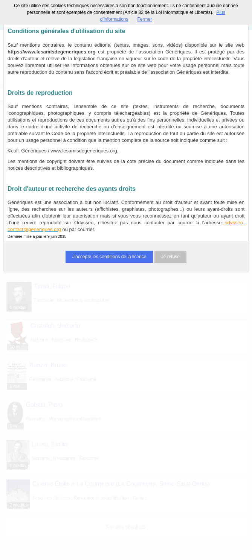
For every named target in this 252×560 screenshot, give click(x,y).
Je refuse (170, 256)
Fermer (144, 19)
